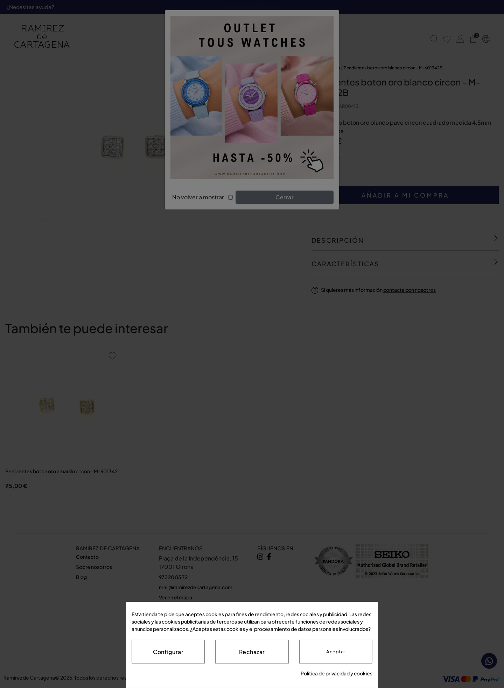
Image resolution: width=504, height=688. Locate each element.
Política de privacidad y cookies (336, 673)
